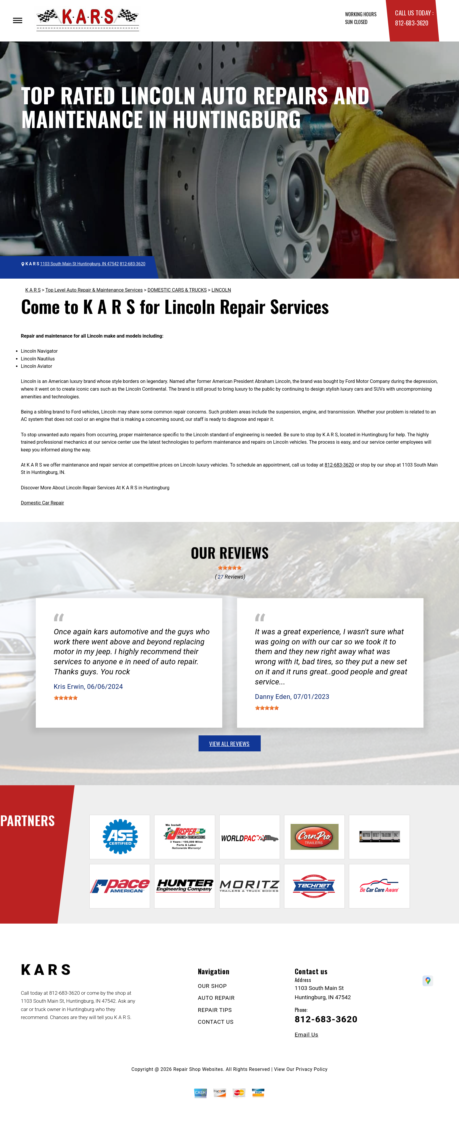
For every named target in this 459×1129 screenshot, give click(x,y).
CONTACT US (216, 1021)
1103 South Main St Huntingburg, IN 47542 (79, 263)
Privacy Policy (312, 1069)
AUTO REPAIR (216, 997)
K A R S (33, 290)
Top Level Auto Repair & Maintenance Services (94, 290)
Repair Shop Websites (198, 1069)
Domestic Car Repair (42, 503)
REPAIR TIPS (215, 1010)
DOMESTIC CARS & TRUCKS (177, 290)
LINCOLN (221, 290)
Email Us (306, 1034)
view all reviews (229, 743)
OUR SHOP (212, 986)
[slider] (229, 567)
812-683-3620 (411, 22)
